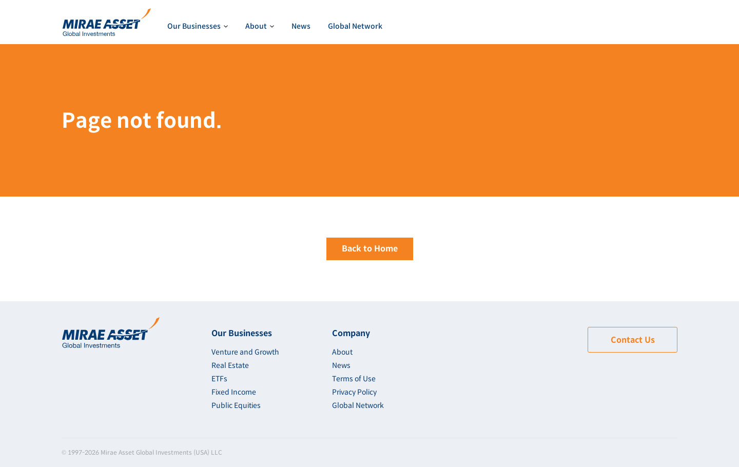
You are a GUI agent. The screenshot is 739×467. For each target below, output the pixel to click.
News (300, 26)
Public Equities (236, 405)
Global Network (355, 26)
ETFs (219, 378)
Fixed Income (233, 392)
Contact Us (633, 340)
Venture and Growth (245, 352)
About (342, 352)
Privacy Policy (354, 392)
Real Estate (230, 365)
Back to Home (370, 248)
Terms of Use (354, 378)
